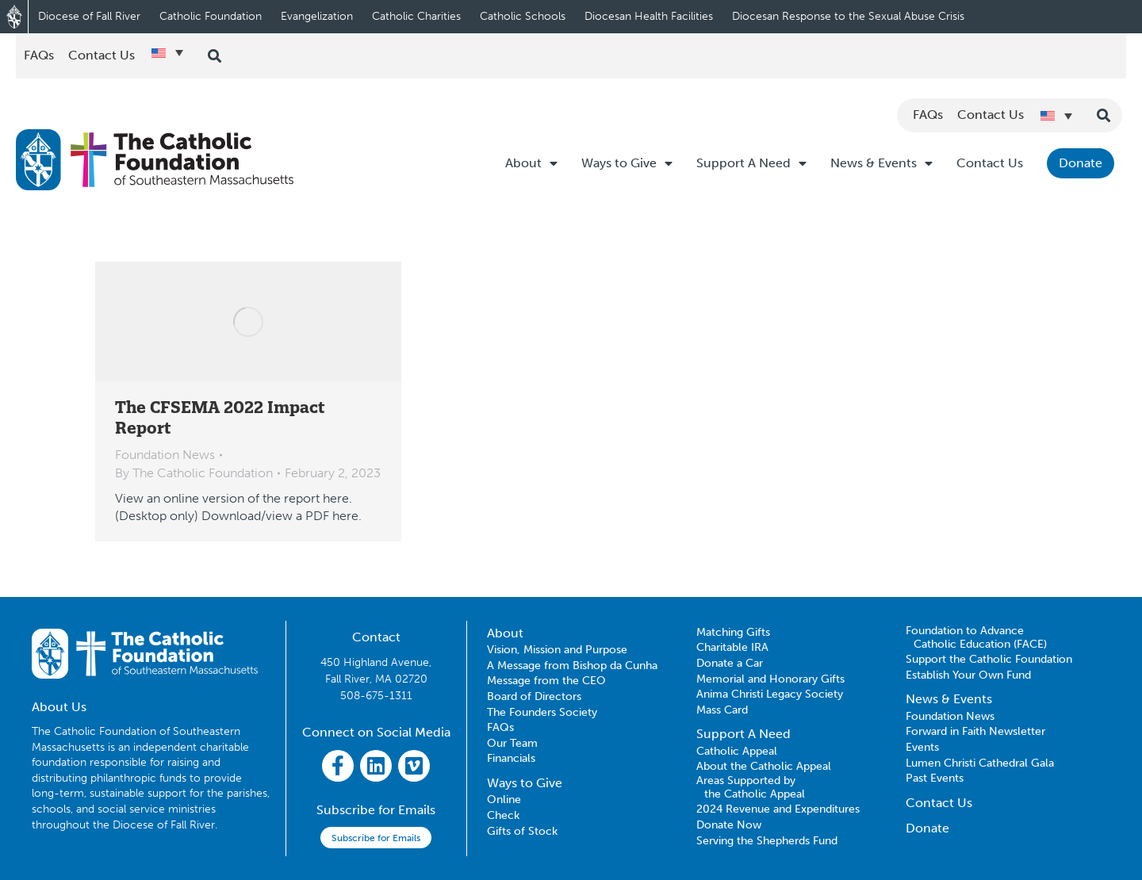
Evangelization (317, 16)
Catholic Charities (416, 16)
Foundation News (165, 454)
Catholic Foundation (210, 16)
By (194, 472)
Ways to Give (627, 163)
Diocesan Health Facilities (648, 16)
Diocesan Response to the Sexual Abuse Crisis (848, 16)
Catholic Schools (522, 16)
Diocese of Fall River (89, 16)
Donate (1080, 162)
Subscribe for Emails (375, 838)
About (531, 163)
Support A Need (751, 163)
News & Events (881, 163)
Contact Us (989, 162)
